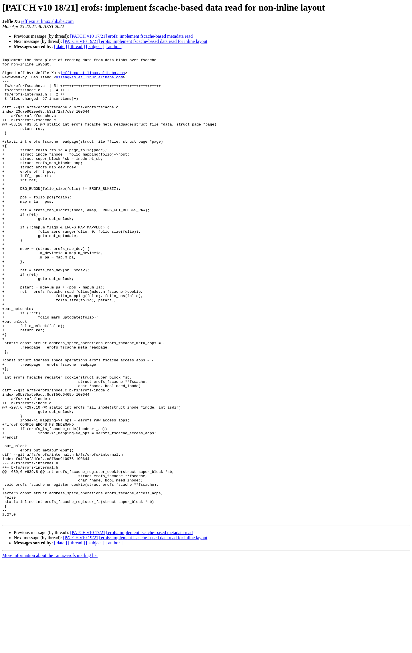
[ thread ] (76, 46)
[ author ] (114, 46)
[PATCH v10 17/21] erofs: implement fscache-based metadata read (131, 36)
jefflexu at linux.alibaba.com (47, 21)
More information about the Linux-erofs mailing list (50, 648)
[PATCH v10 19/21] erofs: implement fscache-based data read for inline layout (135, 41)
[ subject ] (95, 46)
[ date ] (60, 46)
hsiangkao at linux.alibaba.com (89, 81)
